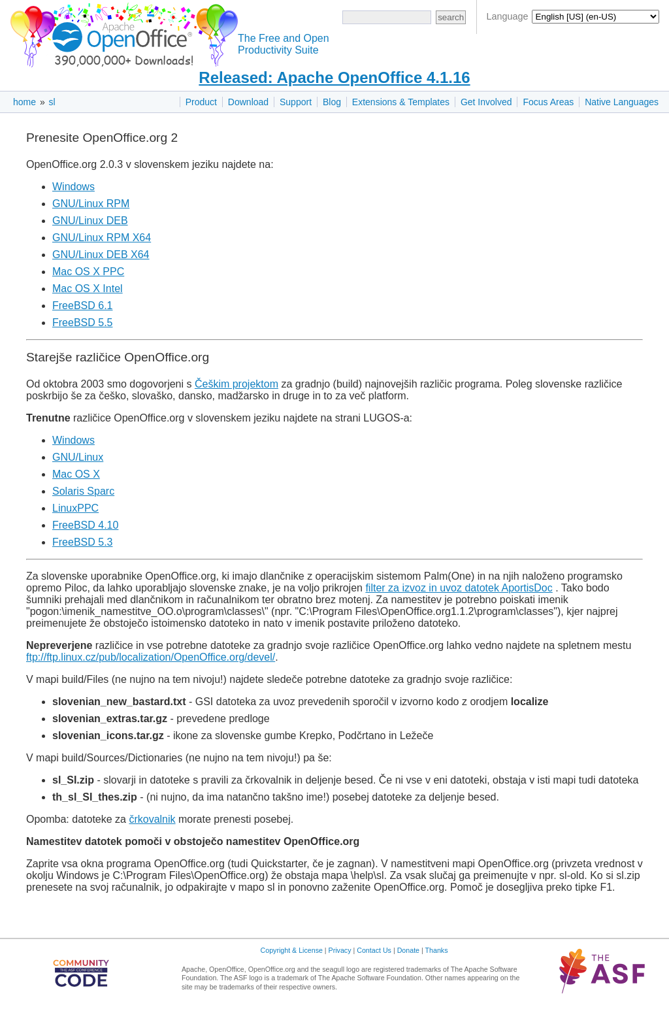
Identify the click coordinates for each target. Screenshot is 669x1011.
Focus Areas (548, 102)
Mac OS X (76, 474)
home (24, 102)
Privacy (340, 950)
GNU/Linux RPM (90, 203)
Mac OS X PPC (88, 271)
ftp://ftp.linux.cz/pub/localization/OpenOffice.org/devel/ (150, 657)
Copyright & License (292, 950)
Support (296, 102)
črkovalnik (152, 819)
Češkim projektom (236, 383)
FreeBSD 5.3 (82, 542)
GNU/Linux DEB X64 (101, 254)
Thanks (436, 950)
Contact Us (374, 950)
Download (248, 102)
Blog (332, 102)
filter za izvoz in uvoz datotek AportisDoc (458, 587)
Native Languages (622, 102)
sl (52, 102)
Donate (408, 950)
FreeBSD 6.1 (82, 305)
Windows (73, 186)
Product (201, 102)
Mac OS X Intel (87, 288)
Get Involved (486, 102)
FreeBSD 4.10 (85, 525)
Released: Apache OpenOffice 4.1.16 (334, 77)
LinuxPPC (75, 508)
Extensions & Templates (400, 102)
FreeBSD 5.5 (82, 322)
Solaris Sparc (83, 491)
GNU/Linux (77, 457)
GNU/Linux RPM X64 (101, 237)
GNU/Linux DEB (90, 220)
